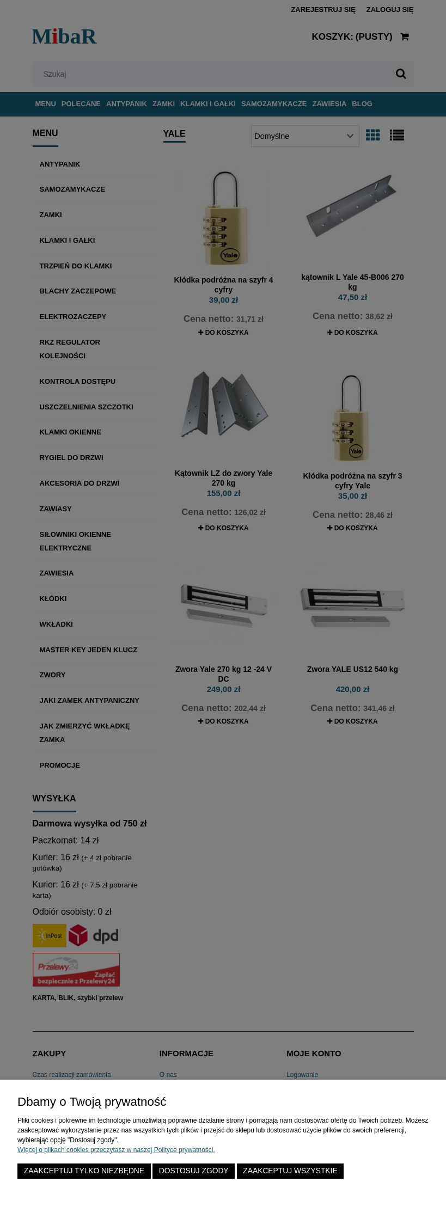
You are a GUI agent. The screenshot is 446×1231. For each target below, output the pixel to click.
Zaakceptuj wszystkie (290, 1171)
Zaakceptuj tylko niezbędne (84, 1171)
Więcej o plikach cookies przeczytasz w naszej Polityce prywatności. (116, 1150)
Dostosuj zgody (194, 1171)
